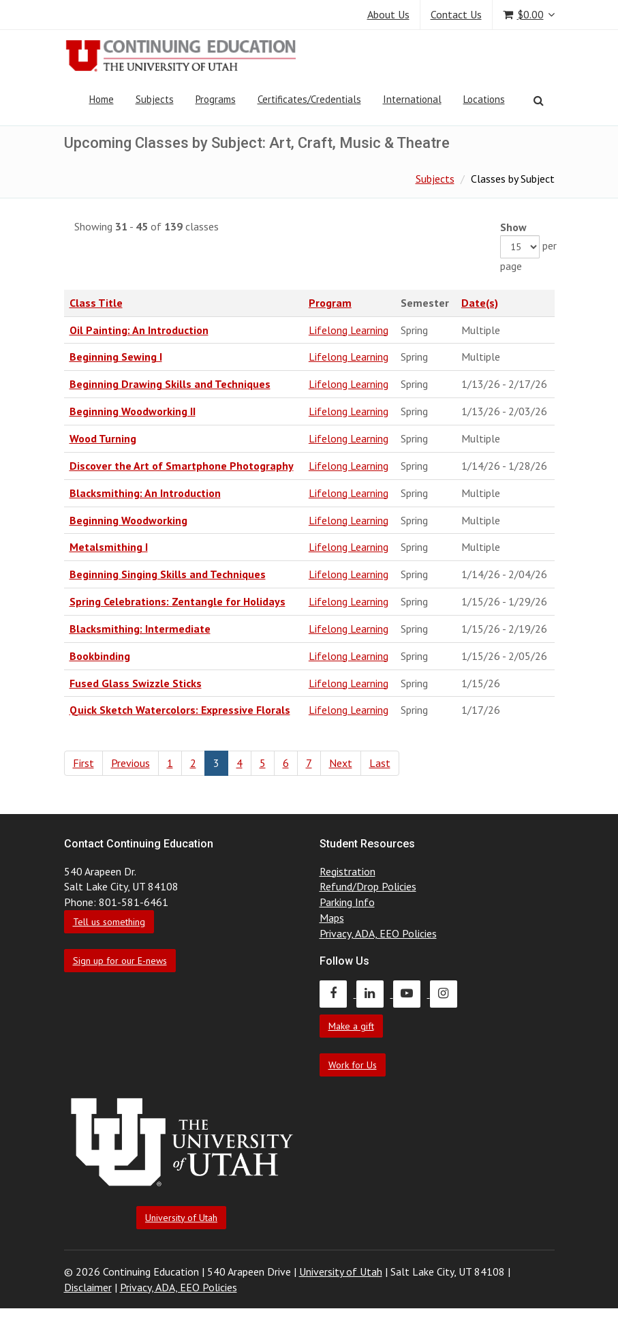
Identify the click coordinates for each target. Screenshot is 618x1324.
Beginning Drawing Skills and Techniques (170, 384)
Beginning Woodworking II (132, 411)
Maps (332, 917)
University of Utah (181, 1218)
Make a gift (351, 1026)
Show (513, 227)
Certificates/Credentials (309, 99)
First (83, 763)
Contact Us (456, 14)
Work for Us (352, 1065)
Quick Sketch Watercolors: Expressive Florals (179, 710)
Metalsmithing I (108, 547)
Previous (130, 763)
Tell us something (109, 922)
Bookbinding (99, 656)
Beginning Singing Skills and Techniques (167, 574)
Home (101, 99)
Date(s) (479, 303)
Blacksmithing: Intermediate (140, 628)
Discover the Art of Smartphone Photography (181, 465)
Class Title (96, 303)
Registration (347, 871)
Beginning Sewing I (115, 356)
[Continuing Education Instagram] (447, 993)
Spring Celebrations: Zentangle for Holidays (177, 601)
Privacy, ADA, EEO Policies (378, 933)
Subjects (155, 99)
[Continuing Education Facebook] (338, 993)
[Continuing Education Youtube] (411, 993)
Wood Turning (102, 438)
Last (379, 763)
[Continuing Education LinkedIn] (374, 993)
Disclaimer (88, 1287)
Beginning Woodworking (128, 520)
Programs (216, 99)
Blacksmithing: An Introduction (145, 493)
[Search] (539, 100)
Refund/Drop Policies (368, 886)
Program (330, 303)
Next (340, 763)
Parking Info (347, 902)
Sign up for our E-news (120, 960)
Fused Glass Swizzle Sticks (135, 683)
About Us (388, 14)
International (412, 99)
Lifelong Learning (348, 330)
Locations (484, 99)
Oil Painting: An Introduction (138, 330)
